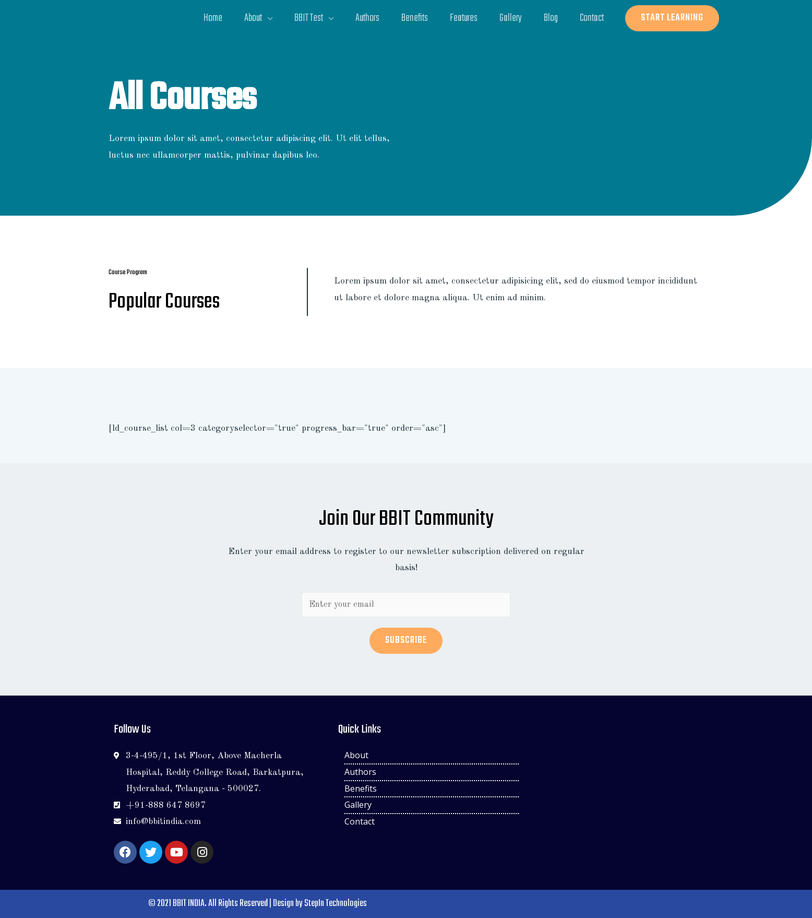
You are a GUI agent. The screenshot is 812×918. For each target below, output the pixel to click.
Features (460, 18)
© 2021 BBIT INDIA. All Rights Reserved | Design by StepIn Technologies (257, 903)
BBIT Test (302, 18)
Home (204, 18)
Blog (549, 18)
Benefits (410, 18)
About (245, 18)
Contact (591, 18)
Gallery (508, 18)
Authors (362, 18)
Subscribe (406, 640)
